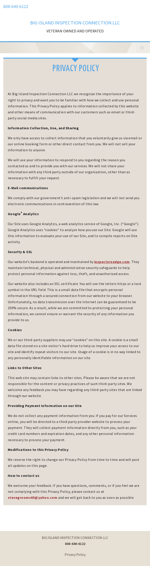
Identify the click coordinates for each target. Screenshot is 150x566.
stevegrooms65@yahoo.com (32, 497)
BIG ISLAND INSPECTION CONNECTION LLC (75, 23)
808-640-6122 (15, 6)
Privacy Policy (75, 554)
